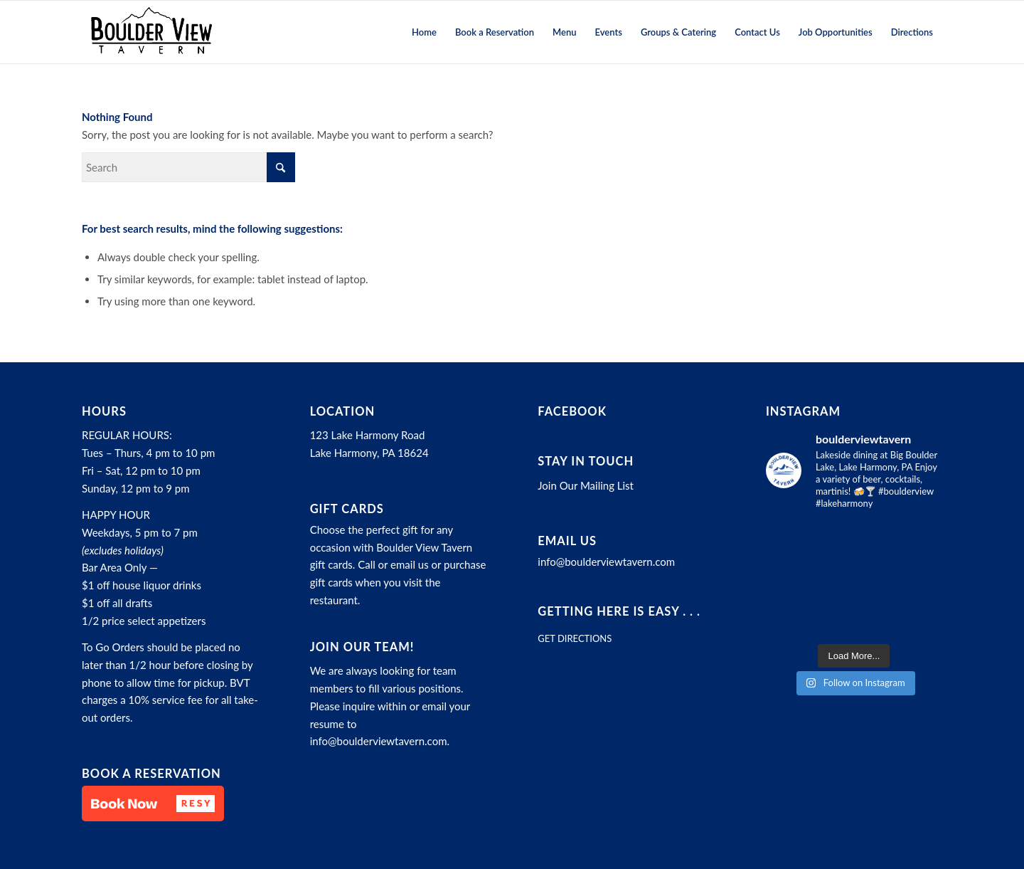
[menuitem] (424, 32)
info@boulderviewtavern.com (378, 740)
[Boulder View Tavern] (151, 32)
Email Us (567, 541)
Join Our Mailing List (586, 485)
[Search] (188, 167)
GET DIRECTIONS (575, 638)
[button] (153, 803)
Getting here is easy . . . (619, 611)
